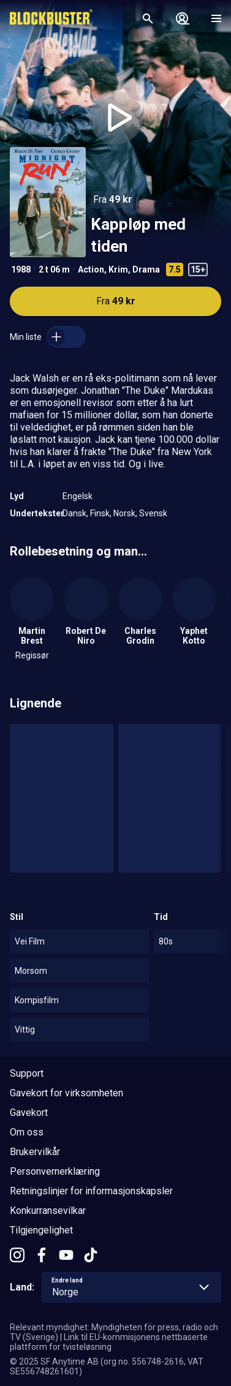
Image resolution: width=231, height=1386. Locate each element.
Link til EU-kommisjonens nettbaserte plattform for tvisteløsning (109, 1342)
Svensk (153, 513)
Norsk (124, 513)
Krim (118, 269)
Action (91, 269)
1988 (21, 269)
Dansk (74, 513)
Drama (146, 269)
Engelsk (77, 496)
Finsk (100, 513)
